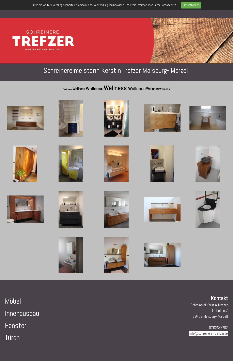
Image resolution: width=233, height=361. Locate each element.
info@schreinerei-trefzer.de (208, 333)
